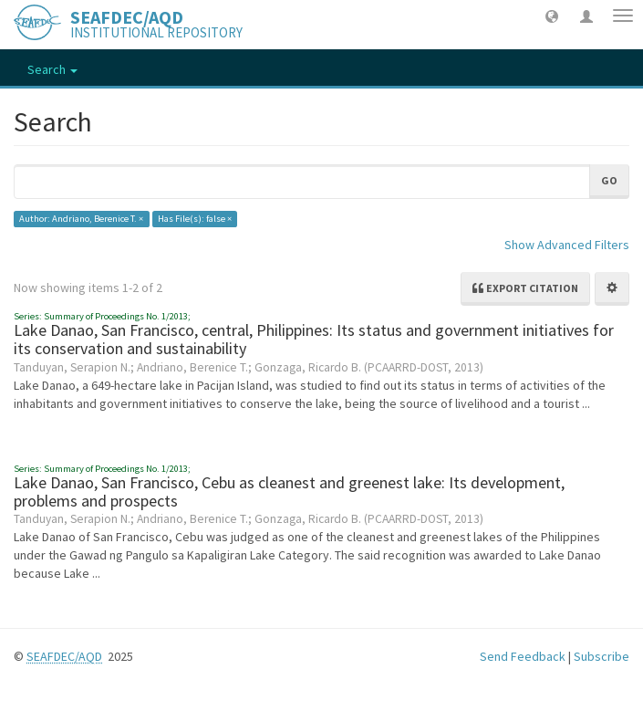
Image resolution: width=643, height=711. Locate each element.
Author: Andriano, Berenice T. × (81, 219)
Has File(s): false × (195, 219)
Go (609, 180)
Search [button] (52, 69)
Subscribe (601, 656)
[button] (551, 15)
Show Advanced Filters (566, 244)
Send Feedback (522, 656)
